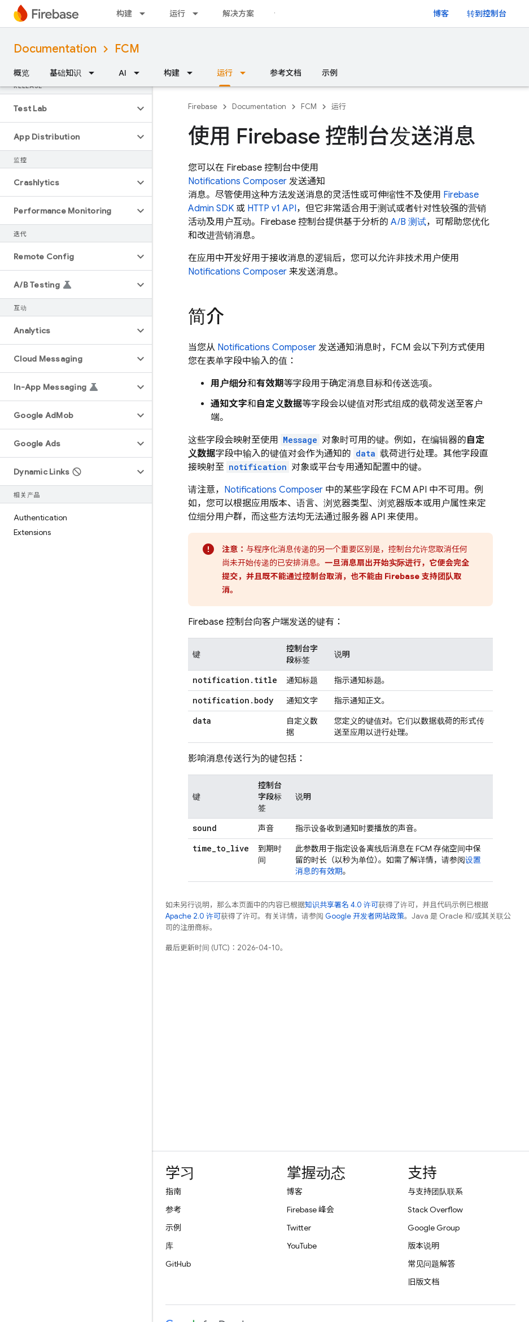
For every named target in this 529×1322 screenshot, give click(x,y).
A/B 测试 (408, 222)
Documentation (55, 49)
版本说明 (423, 1246)
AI (122, 73)
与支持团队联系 (435, 1191)
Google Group (434, 1228)
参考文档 (285, 73)
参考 (173, 1209)
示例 (330, 73)
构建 (124, 13)
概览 (21, 73)
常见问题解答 (431, 1264)
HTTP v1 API (271, 208)
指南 (173, 1191)
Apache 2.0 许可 (193, 916)
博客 (441, 13)
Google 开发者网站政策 (364, 916)
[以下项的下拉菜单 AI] (140, 72)
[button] (67, 108)
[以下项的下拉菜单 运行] (198, 13)
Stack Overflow (435, 1209)
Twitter (299, 1228)
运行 (177, 13)
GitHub (178, 1264)
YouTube (302, 1246)
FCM (127, 49)
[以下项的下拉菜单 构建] (145, 13)
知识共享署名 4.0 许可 (341, 905)
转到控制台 (486, 13)
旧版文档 (423, 1282)
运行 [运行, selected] (225, 73)
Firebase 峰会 (310, 1209)
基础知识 (65, 73)
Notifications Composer (237, 181)
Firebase (202, 106)
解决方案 (238, 13)
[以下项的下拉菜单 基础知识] (94, 72)
